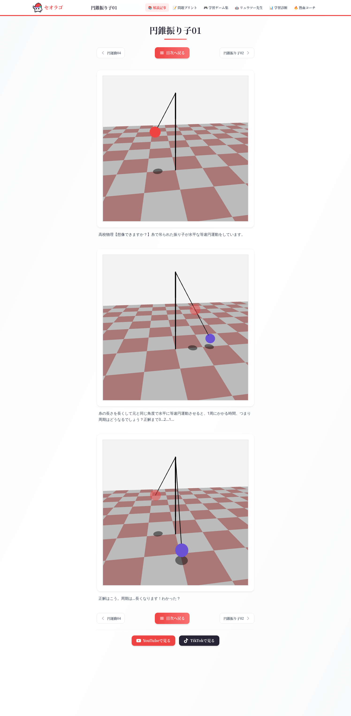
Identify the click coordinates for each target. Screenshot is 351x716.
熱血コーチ (304, 7)
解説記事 (157, 7)
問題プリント (185, 7)
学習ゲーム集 (216, 7)
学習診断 (278, 7)
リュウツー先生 (249, 7)
